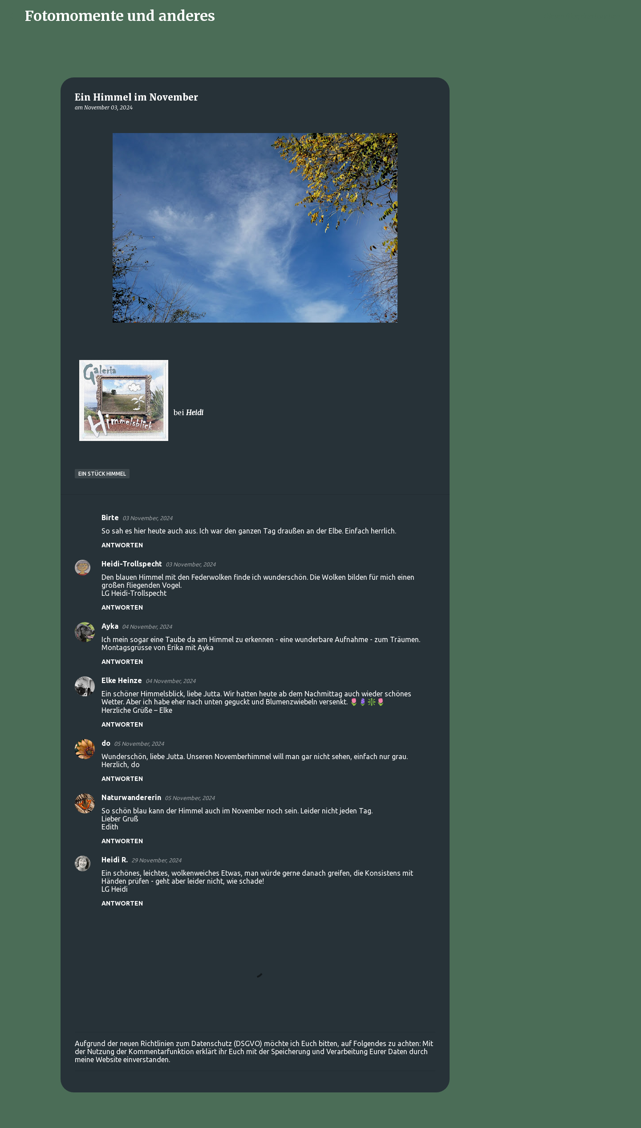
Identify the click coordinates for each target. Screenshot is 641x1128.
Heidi (194, 412)
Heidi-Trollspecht (131, 564)
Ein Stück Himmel (102, 474)
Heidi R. (114, 860)
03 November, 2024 (147, 518)
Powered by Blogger (320, 1116)
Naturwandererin (131, 797)
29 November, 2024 (156, 860)
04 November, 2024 (147, 626)
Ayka (109, 626)
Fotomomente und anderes (120, 16)
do (105, 743)
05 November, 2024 (139, 743)
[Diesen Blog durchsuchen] (587, 16)
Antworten (122, 545)
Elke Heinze (121, 680)
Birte (110, 517)
